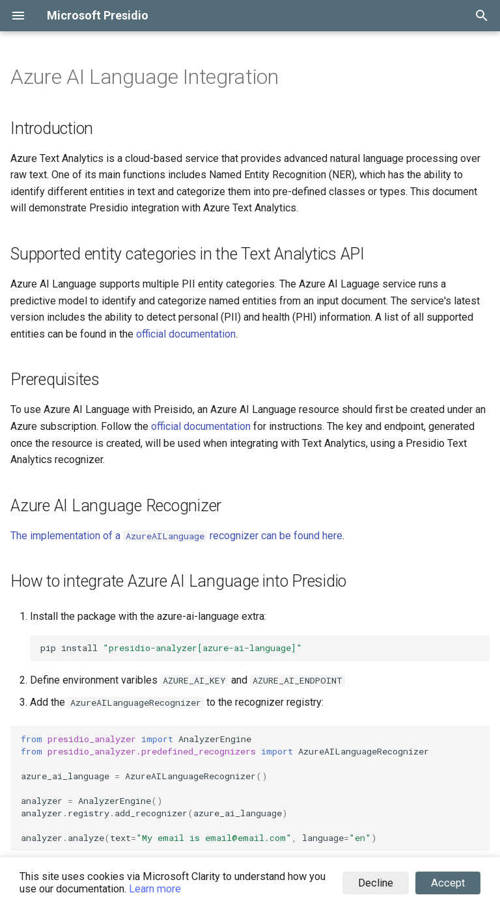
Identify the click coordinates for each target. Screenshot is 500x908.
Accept (448, 883)
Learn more (155, 889)
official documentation (186, 334)
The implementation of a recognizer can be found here (176, 535)
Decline (375, 883)
